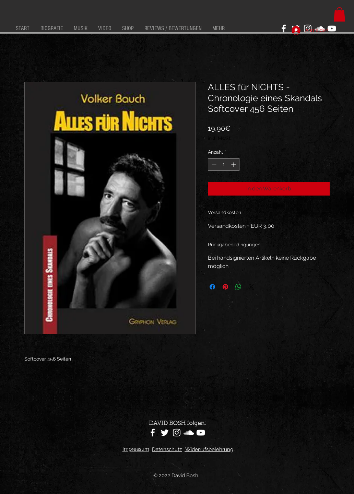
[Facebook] (284, 28)
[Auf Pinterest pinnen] (225, 287)
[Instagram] (177, 432)
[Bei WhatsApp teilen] (238, 287)
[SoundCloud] (189, 432)
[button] (339, 14)
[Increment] (234, 164)
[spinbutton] (223, 164)
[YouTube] (332, 28)
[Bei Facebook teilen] (212, 287)
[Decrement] (213, 164)
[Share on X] (251, 287)
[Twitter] (165, 432)
